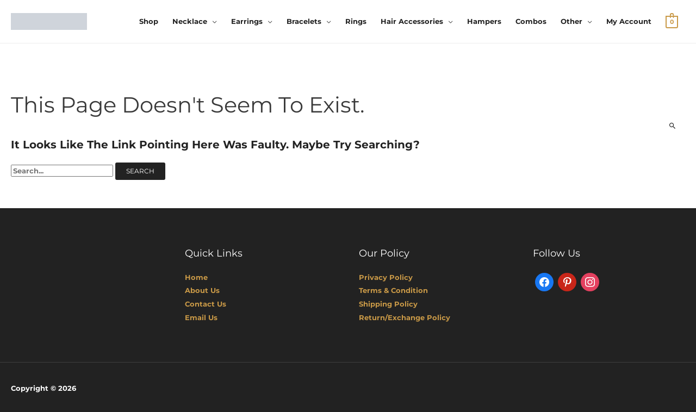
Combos (530, 21)
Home (196, 276)
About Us (202, 289)
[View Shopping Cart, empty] (672, 21)
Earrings (247, 21)
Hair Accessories (412, 21)
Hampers (484, 21)
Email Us (201, 316)
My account (628, 21)
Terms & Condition (393, 289)
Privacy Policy (386, 276)
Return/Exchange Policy (404, 316)
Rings (355, 21)
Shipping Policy (388, 303)
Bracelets (304, 21)
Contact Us (205, 303)
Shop (148, 21)
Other (571, 21)
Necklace (189, 21)
